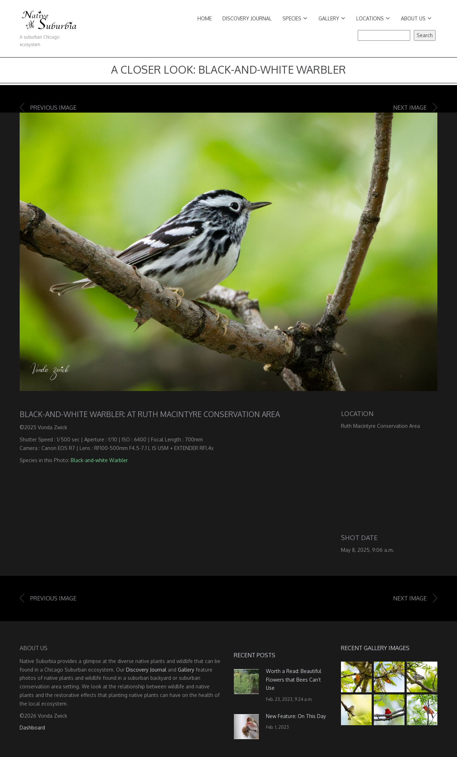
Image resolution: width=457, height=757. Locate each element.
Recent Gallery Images (375, 648)
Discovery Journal (247, 18)
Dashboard (32, 727)
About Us (416, 18)
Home (204, 18)
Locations (373, 18)
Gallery (331, 18)
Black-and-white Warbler (99, 460)
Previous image (53, 107)
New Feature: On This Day (296, 716)
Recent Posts (254, 655)
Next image (410, 107)
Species (294, 18)
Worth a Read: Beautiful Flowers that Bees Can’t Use (293, 679)
